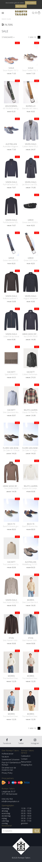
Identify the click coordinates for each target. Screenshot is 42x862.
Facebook (7, 742)
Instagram (35, 742)
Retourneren (26, 762)
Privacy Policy (7, 773)
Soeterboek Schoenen (10, 759)
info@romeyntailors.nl (10, 801)
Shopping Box (26, 765)
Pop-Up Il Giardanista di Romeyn (11, 763)
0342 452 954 (7, 799)
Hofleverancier (7, 754)
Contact (24, 759)
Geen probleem (31, 3)
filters (20, 24)
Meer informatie (21, 6)
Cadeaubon (25, 756)
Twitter (21, 742)
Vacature (5, 756)
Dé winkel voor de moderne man (9, 769)
